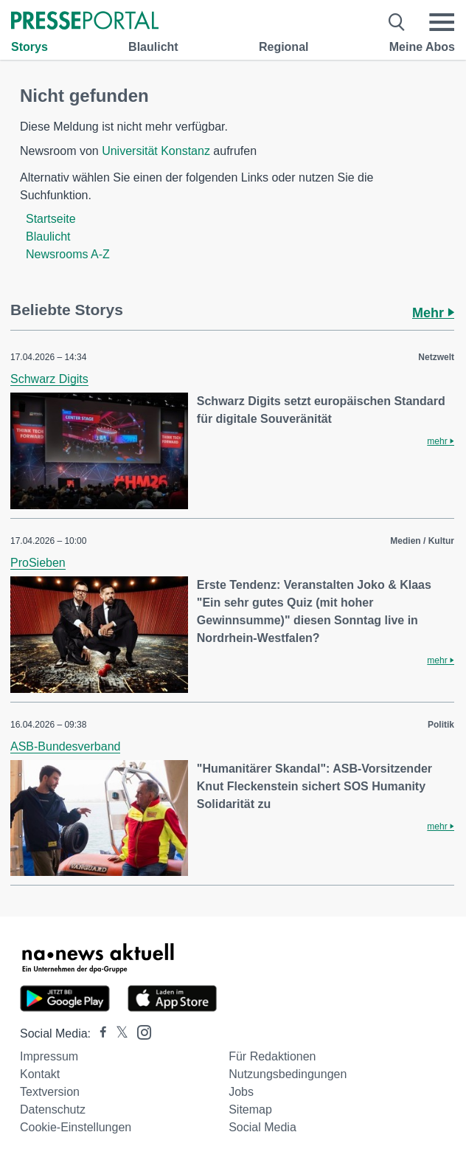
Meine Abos (422, 47)
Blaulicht (153, 47)
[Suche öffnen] (397, 22)
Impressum (49, 1056)
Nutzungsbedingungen (288, 1074)
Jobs (241, 1092)
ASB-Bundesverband (65, 746)
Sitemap (250, 1109)
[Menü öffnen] (441, 22)
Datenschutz (53, 1109)
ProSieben (38, 562)
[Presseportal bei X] (117, 1033)
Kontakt (40, 1074)
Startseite (51, 219)
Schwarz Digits (49, 379)
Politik (441, 724)
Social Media (262, 1127)
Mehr (433, 313)
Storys (29, 47)
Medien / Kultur (422, 541)
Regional (284, 47)
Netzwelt (436, 357)
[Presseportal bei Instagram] (139, 1031)
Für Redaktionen (272, 1056)
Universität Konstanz (156, 151)
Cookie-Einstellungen (75, 1127)
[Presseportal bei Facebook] (99, 1033)
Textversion (50, 1092)
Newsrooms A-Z (68, 254)
